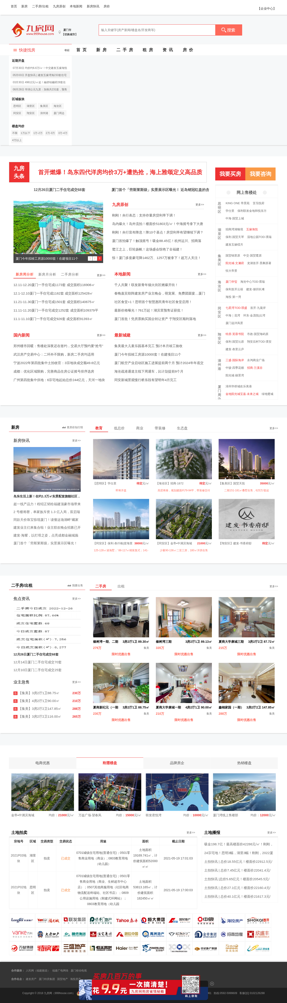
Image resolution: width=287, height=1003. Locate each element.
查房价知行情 (75, 427)
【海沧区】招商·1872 (170, 483)
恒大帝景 (231, 270)
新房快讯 (93, 6)
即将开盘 (121, 490)
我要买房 (230, 174)
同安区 (17, 113)
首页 (14, 6)
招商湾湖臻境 (234, 229)
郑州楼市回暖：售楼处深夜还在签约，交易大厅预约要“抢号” (58, 346)
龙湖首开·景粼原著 (259, 263)
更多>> (200, 204)
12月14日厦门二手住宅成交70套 (37, 662)
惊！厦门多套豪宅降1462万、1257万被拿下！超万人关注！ (156, 258)
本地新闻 (76, 6)
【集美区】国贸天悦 (232, 483)
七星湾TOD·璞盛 (236, 308)
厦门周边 (59, 113)
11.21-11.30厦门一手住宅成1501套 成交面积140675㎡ (54, 302)
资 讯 (168, 50)
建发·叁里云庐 (235, 349)
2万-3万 (50, 133)
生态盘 (182, 428)
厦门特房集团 (47, 979)
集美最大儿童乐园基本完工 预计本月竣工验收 (148, 346)
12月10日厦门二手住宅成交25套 (37, 670)
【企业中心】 (266, 8)
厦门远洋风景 (234, 323)
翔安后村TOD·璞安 (259, 341)
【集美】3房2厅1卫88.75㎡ (36, 693)
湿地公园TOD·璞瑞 (259, 237)
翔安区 (31, 113)
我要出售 (77, 585)
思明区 (17, 106)
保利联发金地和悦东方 (252, 210)
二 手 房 (124, 50)
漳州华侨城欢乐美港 (239, 386)
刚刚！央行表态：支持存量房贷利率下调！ (144, 215)
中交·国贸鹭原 (252, 255)
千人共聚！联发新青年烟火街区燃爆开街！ (146, 285)
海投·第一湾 (233, 297)
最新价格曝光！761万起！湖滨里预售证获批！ (149, 310)
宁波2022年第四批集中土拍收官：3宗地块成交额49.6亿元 (56, 363)
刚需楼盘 (110, 763)
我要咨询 (260, 174)
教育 (98, 428)
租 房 (148, 50)
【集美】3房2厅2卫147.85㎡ (37, 708)
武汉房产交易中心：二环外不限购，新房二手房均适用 (53, 354)
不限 (14, 133)
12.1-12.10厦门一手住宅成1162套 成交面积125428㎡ (53, 293)
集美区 (44, 106)
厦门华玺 (231, 281)
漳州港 (44, 113)
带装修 (160, 428)
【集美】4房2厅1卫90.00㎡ (36, 701)
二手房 (100, 586)
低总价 (119, 428)
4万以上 (17, 140)
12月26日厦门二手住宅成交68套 (59, 190)
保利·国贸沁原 (235, 341)
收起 (67, 50)
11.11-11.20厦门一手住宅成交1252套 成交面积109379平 (55, 310)
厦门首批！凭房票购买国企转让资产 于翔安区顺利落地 (155, 319)
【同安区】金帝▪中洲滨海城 (174, 543)
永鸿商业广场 (256, 360)
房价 (107, 6)
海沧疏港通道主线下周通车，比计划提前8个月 (148, 371)
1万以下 (25, 133)
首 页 (81, 50)
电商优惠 (42, 763)
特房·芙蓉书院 (235, 334)
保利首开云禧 (234, 289)
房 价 (188, 50)
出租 (121, 586)
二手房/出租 (40, 6)
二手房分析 (70, 274)
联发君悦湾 (153, 815)
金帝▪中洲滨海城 (22, 815)
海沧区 (58, 106)
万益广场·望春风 (89, 815)
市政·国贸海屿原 (257, 334)
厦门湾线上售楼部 (225, 815)
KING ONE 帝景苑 (237, 203)
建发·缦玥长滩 (255, 289)
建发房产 (31, 979)
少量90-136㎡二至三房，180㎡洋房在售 (184, 550)
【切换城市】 (70, 34)
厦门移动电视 (79, 970)
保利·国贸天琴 (235, 237)
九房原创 (59, 6)
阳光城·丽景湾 (235, 375)
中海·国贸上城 (235, 218)
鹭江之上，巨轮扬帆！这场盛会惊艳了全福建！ (147, 249)
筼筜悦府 (258, 203)
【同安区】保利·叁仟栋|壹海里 (113, 543)
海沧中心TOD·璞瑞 (252, 281)
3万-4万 (62, 133)
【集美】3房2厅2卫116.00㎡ (37, 716)
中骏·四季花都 (235, 367)
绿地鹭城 (267, 394)
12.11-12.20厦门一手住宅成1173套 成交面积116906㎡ (54, 285)
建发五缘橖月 (234, 244)
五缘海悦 (252, 229)
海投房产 (75, 979)
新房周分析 (25, 274)
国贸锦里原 (233, 255)
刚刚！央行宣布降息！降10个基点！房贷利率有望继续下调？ (157, 232)
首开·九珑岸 (258, 308)
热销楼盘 (244, 763)
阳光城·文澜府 (235, 263)
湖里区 (31, 106)
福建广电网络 (60, 970)
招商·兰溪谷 (255, 367)
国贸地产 (62, 979)
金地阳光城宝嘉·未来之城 (242, 394)
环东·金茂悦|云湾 (254, 315)
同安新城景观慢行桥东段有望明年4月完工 (145, 380)
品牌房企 (177, 763)
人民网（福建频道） (38, 970)
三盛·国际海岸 (235, 360)
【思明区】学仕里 (104, 483)
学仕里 (230, 210)
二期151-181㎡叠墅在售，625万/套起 (246, 490)
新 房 (101, 50)
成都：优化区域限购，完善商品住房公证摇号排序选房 (53, 371)
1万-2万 (38, 133)
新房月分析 (47, 274)
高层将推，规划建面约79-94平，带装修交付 (184, 490)
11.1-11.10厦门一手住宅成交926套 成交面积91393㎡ (53, 319)
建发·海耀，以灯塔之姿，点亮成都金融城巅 (45, 535)
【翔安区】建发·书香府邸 (235, 543)
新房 (24, 6)
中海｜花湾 (233, 315)
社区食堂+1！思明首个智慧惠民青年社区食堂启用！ (153, 302)
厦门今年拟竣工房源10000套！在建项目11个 (147, 354)
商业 (139, 428)
